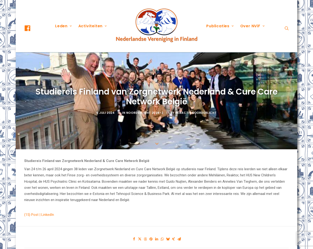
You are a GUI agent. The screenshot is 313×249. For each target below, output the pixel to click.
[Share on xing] (173, 229)
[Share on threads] (145, 229)
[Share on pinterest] (151, 229)
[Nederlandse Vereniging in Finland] (156, 26)
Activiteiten (92, 26)
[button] (31, 28)
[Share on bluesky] (168, 229)
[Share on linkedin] (156, 229)
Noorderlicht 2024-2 (144, 108)
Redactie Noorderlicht (196, 108)
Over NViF (252, 26)
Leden (63, 26)
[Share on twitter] (139, 229)
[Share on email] (179, 229)
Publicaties (219, 26)
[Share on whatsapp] (162, 229)
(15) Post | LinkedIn (39, 205)
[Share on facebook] (134, 229)
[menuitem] (31, 28)
